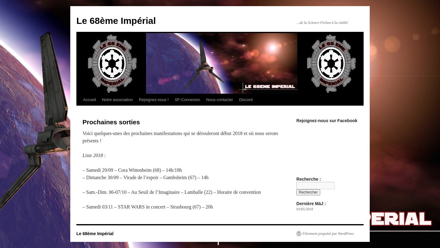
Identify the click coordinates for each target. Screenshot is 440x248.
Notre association (117, 99)
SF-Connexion (187, 99)
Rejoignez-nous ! (154, 99)
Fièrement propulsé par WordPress (328, 233)
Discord (245, 99)
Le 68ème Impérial (116, 21)
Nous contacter (219, 99)
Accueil (89, 99)
